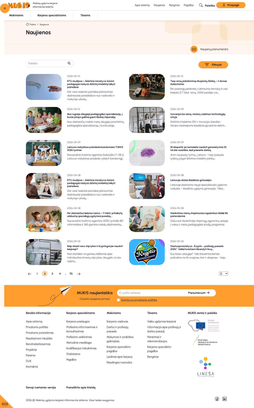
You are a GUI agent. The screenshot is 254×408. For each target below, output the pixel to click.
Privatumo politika (37, 327)
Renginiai (174, 5)
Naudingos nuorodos (119, 362)
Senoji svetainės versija (41, 387)
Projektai (31, 349)
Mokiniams (114, 313)
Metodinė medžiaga (79, 342)
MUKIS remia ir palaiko (202, 313)
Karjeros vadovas (117, 321)
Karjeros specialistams (80, 313)
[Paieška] (45, 63)
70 (70, 273)
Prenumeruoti (199, 292)
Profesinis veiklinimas (79, 337)
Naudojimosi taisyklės (39, 338)
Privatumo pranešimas (40, 332)
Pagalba (188, 5)
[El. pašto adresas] (149, 292)
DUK (28, 361)
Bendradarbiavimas (38, 344)
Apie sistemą (142, 5)
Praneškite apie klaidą (80, 387)
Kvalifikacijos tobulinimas (81, 348)
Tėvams (152, 313)
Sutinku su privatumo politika (139, 300)
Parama (30, 355)
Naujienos (159, 5)
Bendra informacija (38, 313)
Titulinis (32, 24)
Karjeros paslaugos (78, 321)
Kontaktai (32, 366)
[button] (207, 5)
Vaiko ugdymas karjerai (161, 321)
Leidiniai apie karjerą (119, 356)
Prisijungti (231, 5)
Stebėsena (73, 354)
